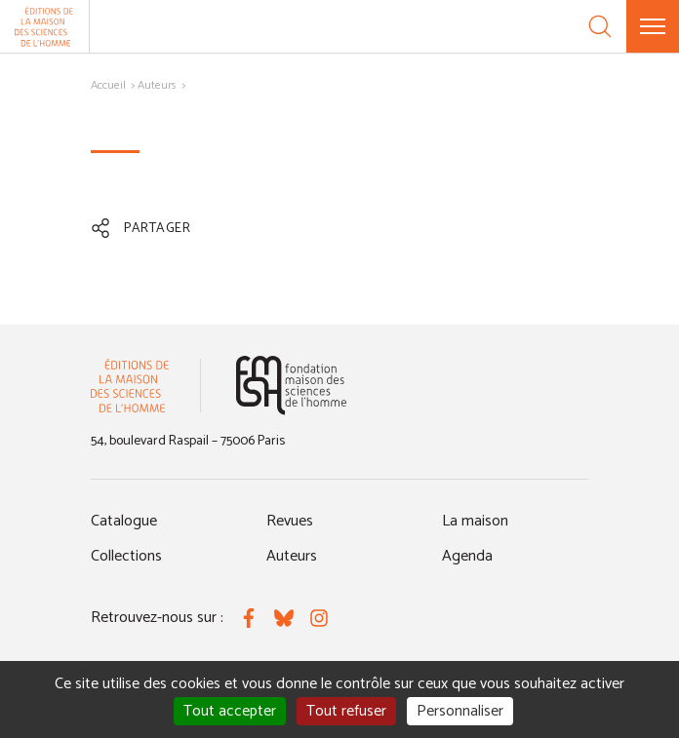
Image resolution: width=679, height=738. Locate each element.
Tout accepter (229, 711)
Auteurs (157, 85)
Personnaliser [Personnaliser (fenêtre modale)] (460, 711)
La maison (475, 521)
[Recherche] (600, 26)
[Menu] (652, 26)
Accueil (108, 85)
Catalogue (124, 521)
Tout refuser (346, 711)
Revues (289, 521)
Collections (126, 556)
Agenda (467, 556)
